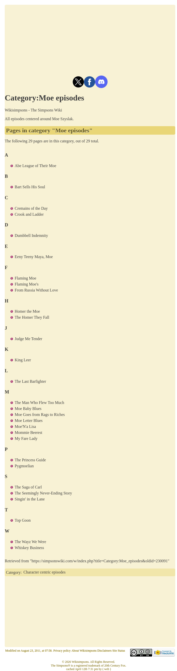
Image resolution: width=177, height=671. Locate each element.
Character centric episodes (44, 572)
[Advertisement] (90, 40)
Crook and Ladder (29, 214)
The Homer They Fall (32, 317)
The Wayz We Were (30, 542)
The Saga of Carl (28, 487)
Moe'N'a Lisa (25, 426)
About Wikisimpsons (84, 650)
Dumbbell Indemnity (31, 235)
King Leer (23, 360)
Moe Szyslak (62, 119)
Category (13, 572)
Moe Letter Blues (29, 420)
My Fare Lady (26, 438)
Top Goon (23, 520)
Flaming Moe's (27, 284)
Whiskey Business (29, 548)
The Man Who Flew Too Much (39, 402)
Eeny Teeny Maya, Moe (34, 257)
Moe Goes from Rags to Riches (40, 414)
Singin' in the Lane (30, 499)
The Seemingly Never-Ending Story (43, 493)
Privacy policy (62, 650)
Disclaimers (104, 650)
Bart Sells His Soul (30, 187)
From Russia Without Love (36, 290)
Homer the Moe (27, 311)
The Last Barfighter (30, 381)
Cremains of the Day (31, 208)
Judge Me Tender (28, 339)
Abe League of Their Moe (35, 166)
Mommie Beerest (28, 432)
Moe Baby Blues (28, 408)
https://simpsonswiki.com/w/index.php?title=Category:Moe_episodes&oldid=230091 (100, 561)
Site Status (118, 650)
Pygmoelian (24, 466)
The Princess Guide (30, 460)
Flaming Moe (25, 278)
